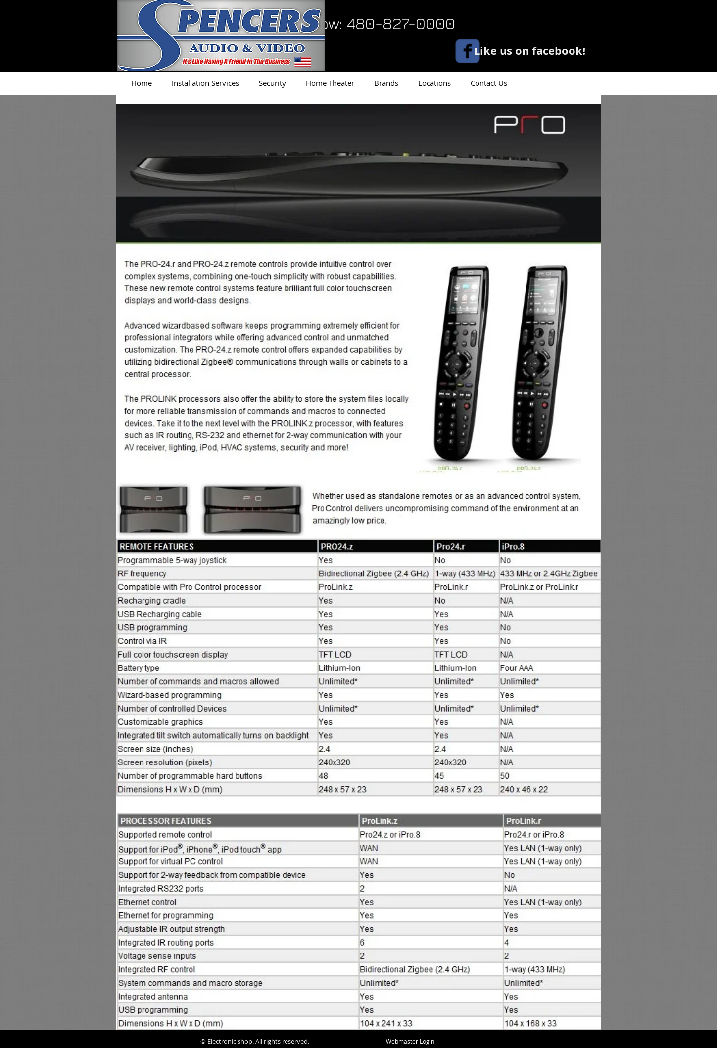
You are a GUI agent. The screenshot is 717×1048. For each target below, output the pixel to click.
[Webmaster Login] (410, 1042)
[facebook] (467, 51)
